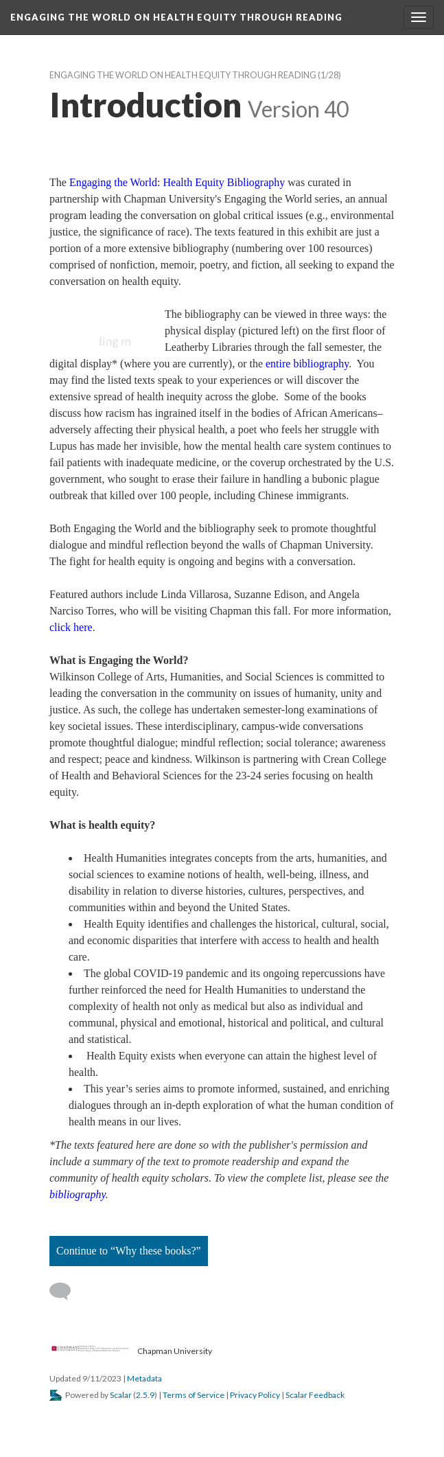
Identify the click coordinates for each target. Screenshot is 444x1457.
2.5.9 (145, 1395)
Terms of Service (193, 1395)
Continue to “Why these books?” (128, 1251)
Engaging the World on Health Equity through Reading (182, 75)
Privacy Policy (255, 1395)
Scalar (121, 1395)
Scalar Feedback (314, 1395)
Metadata (144, 1378)
